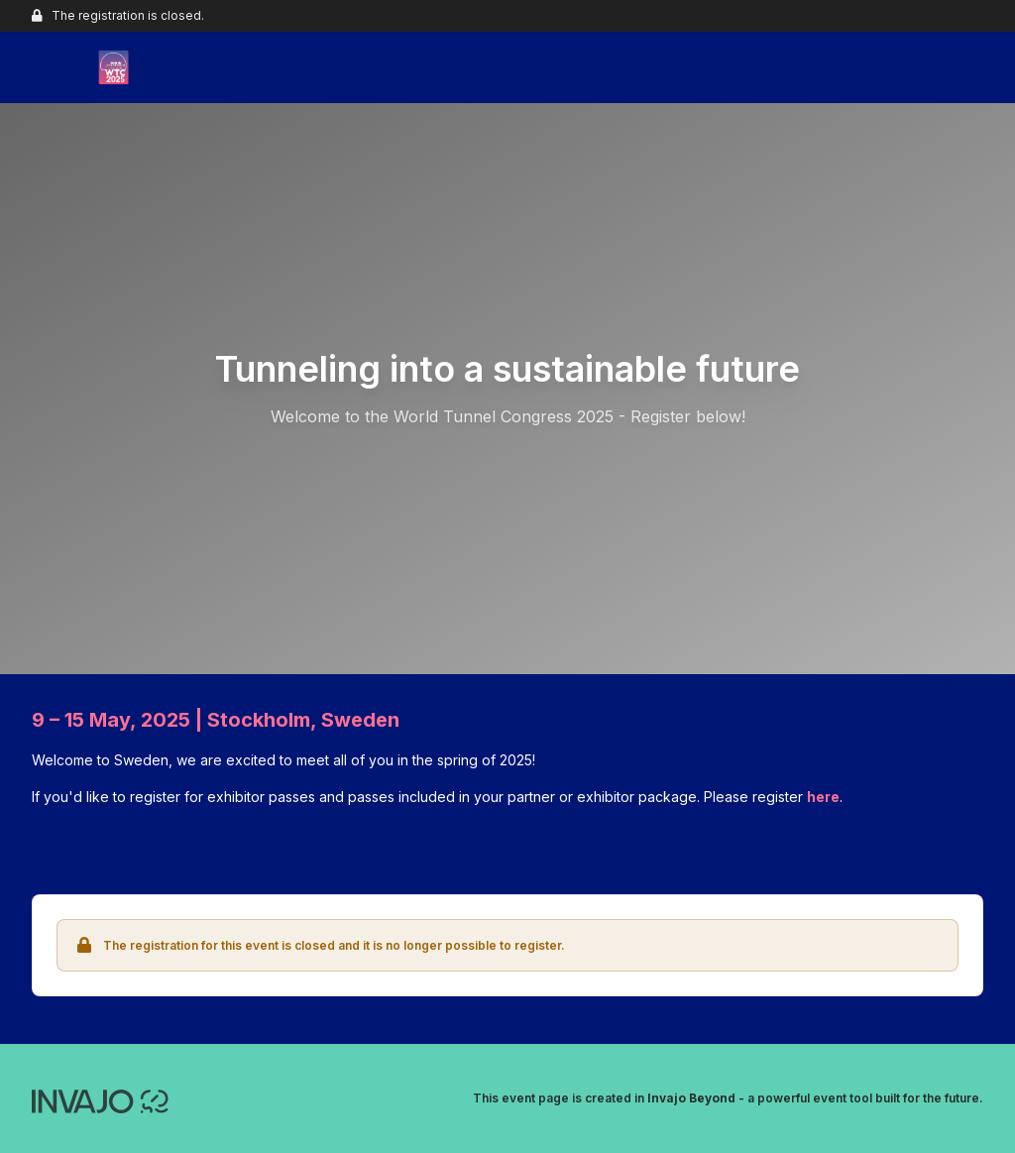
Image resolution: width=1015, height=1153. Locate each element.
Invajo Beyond (691, 1098)
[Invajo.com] (100, 1099)
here (823, 796)
